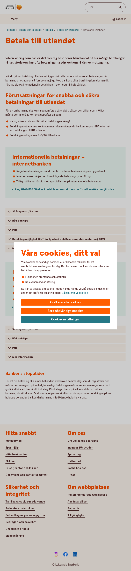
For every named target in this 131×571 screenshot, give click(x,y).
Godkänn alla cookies (65, 302)
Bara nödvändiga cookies (65, 311)
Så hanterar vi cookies (75, 292)
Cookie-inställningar (65, 319)
